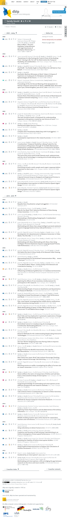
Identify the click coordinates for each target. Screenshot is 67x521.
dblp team (28, 480)
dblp (12, 2)
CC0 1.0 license (37, 482)
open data (25, 482)
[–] (45, 33)
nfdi (37, 2)
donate (43, 2)
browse (18, 2)
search (26, 2)
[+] (47, 469)
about (32, 2)
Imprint (25, 484)
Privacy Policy (18, 484)
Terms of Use (10, 484)
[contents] (58, 87)
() (49, 62)
